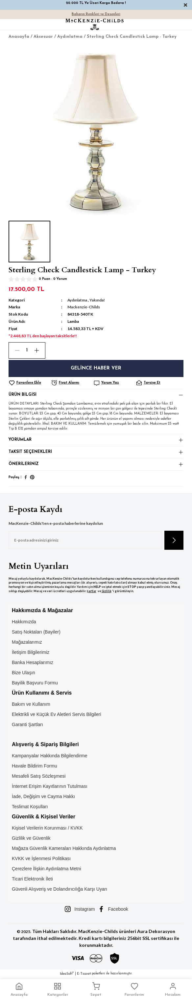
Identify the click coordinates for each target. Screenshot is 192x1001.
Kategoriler (57, 989)
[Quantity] (27, 350)
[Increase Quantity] (39, 350)
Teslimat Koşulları (30, 806)
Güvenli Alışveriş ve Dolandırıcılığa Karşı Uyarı (59, 889)
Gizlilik (106, 591)
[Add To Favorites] (29, 383)
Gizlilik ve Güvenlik (31, 838)
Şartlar (91, 591)
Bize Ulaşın (23, 672)
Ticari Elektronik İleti (32, 878)
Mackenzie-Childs (83, 306)
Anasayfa (19, 989)
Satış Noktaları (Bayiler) (36, 631)
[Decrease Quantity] (14, 350)
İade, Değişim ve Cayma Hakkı (43, 796)
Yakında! (97, 300)
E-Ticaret (84, 974)
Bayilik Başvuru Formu (35, 682)
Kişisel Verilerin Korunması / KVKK (47, 828)
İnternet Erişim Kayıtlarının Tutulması (49, 786)
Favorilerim (134, 989)
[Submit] (173, 540)
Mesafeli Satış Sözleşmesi (38, 776)
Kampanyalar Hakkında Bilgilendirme (49, 755)
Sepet (95, 989)
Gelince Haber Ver (96, 368)
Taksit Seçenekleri (30, 452)
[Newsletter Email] (85, 540)
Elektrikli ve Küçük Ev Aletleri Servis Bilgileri (56, 714)
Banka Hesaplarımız (32, 662)
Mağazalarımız (27, 642)
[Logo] (95, 24)
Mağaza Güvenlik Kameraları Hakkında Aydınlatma (64, 848)
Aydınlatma (77, 300)
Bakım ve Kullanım (31, 704)
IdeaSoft (67, 973)
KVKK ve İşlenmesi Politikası (41, 858)
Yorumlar (20, 440)
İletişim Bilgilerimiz (30, 652)
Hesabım (172, 989)
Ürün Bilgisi (22, 395)
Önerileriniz (24, 464)
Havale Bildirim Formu (34, 765)
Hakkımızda (24, 621)
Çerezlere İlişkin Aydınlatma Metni (46, 868)
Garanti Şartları (27, 724)
